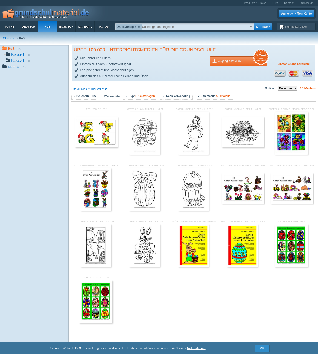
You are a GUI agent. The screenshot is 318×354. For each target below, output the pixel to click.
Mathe (9, 26)
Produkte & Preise (255, 3)
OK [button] (262, 348)
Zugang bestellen (242, 60)
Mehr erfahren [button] (196, 348)
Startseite (9, 38)
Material (85, 26)
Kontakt (289, 3)
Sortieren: (271, 88)
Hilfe (275, 3)
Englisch (66, 26)
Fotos (104, 26)
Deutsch (28, 26)
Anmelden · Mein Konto (296, 13)
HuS (47, 26)
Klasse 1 (19, 55)
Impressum (306, 3)
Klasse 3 (18, 61)
